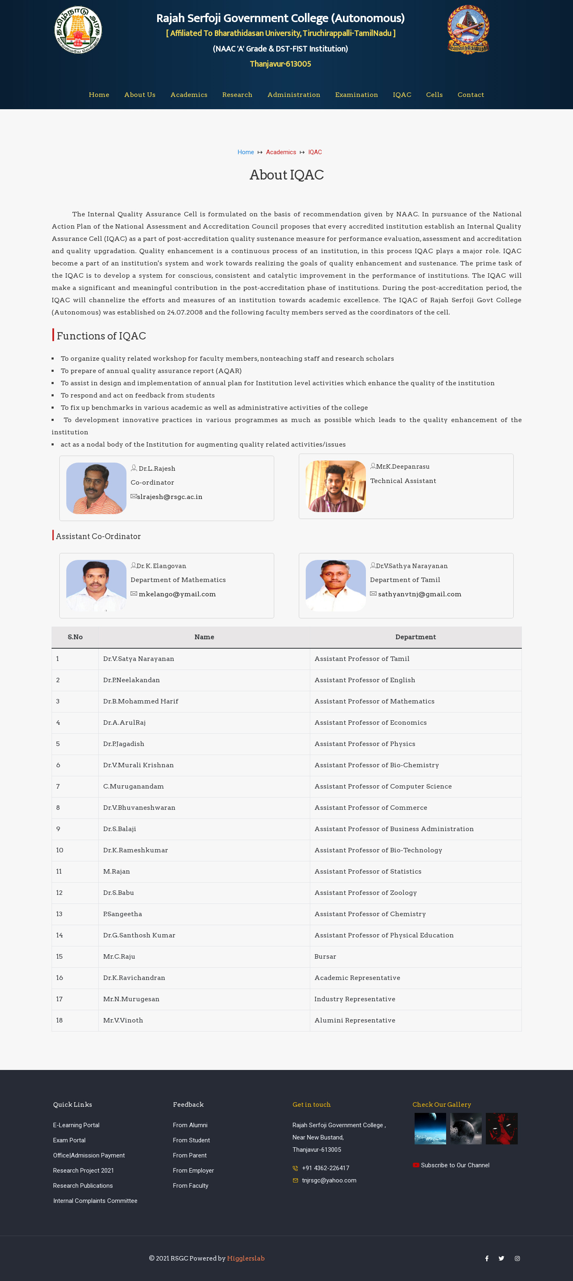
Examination (356, 95)
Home (99, 95)
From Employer (193, 1170)
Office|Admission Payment (89, 1155)
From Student (191, 1140)
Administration (293, 95)
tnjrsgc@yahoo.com (329, 1180)
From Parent (190, 1155)
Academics (189, 95)
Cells (434, 95)
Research (237, 95)
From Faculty (190, 1185)
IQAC (402, 95)
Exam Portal (69, 1140)
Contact (471, 95)
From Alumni (190, 1125)
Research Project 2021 (83, 1170)
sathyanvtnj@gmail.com (416, 594)
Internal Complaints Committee (95, 1201)
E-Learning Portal (76, 1125)
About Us (140, 95)
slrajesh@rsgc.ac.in (167, 497)
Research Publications (83, 1185)
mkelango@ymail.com (173, 594)
